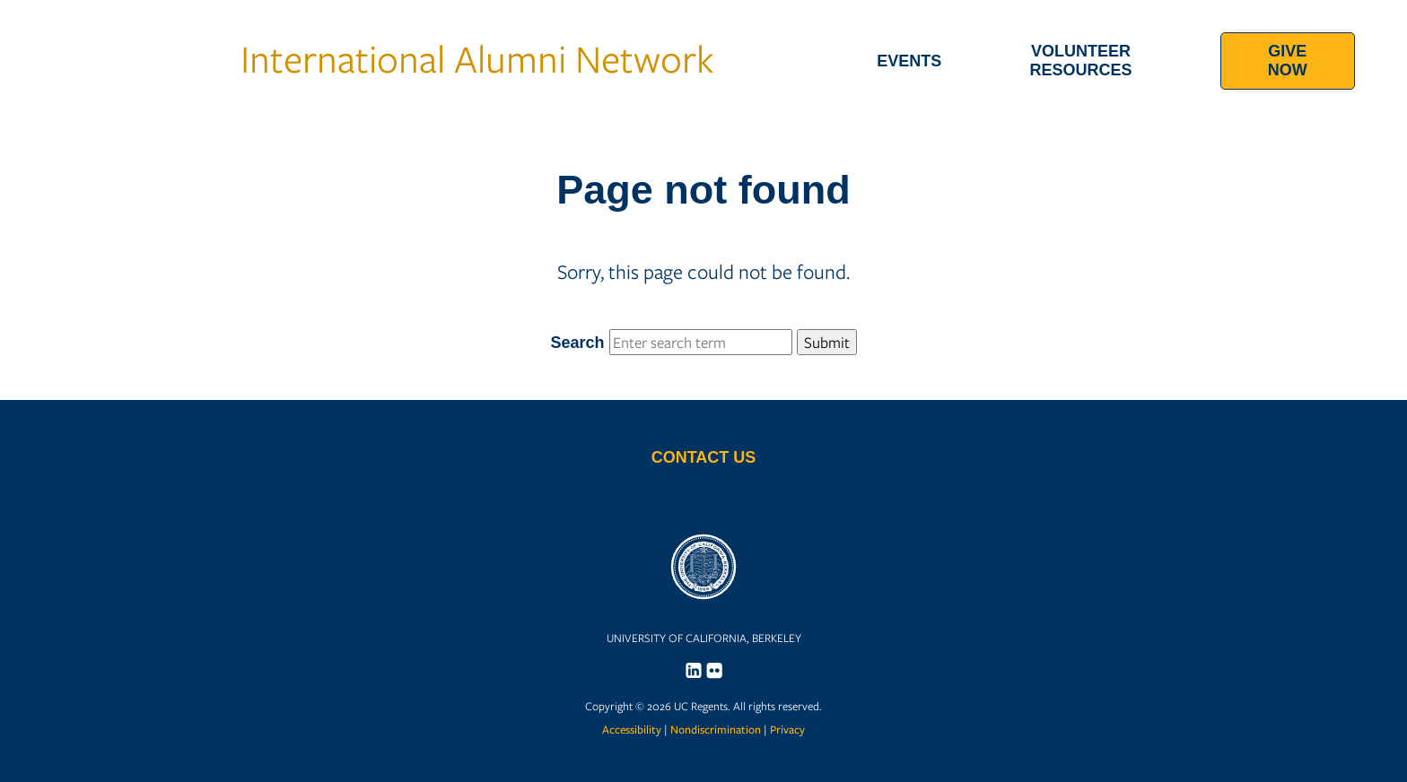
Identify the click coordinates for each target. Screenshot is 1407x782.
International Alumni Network (365, 57)
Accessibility (631, 729)
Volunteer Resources (1081, 60)
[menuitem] (909, 61)
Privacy (787, 729)
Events (909, 61)
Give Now (1287, 60)
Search (703, 343)
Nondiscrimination (715, 729)
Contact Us (703, 457)
